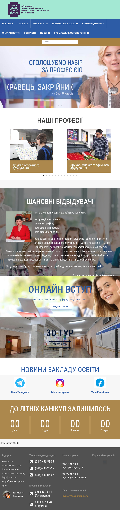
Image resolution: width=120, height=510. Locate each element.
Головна (7, 23)
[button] (3, 62)
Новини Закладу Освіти (60, 370)
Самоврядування (93, 23)
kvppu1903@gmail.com (75, 496)
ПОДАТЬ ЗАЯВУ (60, 306)
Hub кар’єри (40, 23)
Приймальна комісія (65, 23)
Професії (22, 23)
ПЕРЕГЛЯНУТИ (60, 344)
